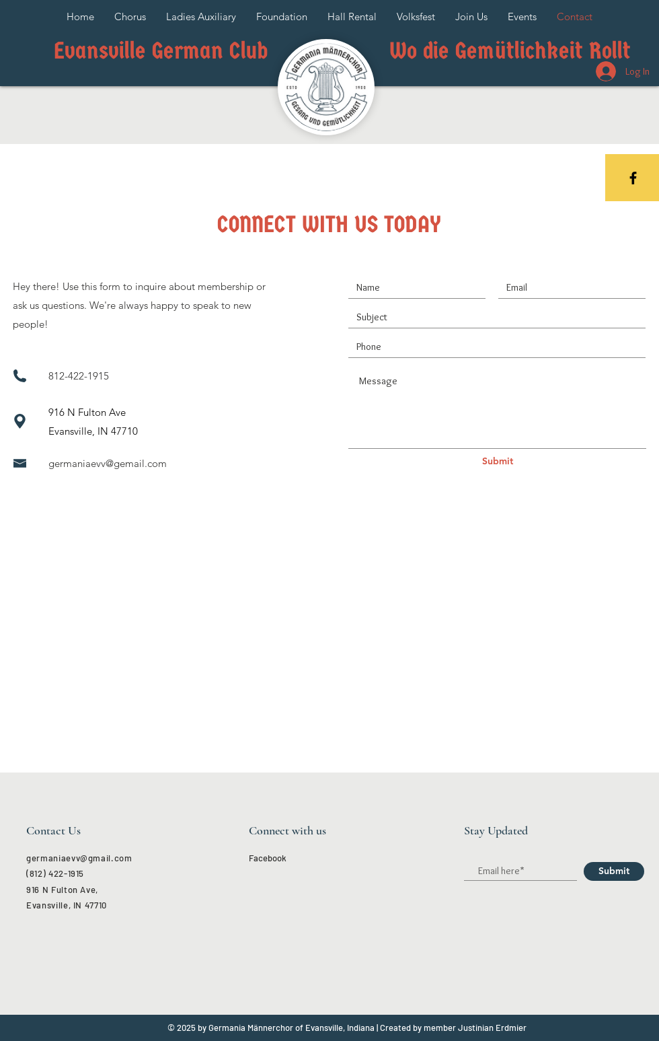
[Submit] (497, 461)
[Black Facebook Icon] (633, 178)
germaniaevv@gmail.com (79, 858)
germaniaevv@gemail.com (107, 463)
